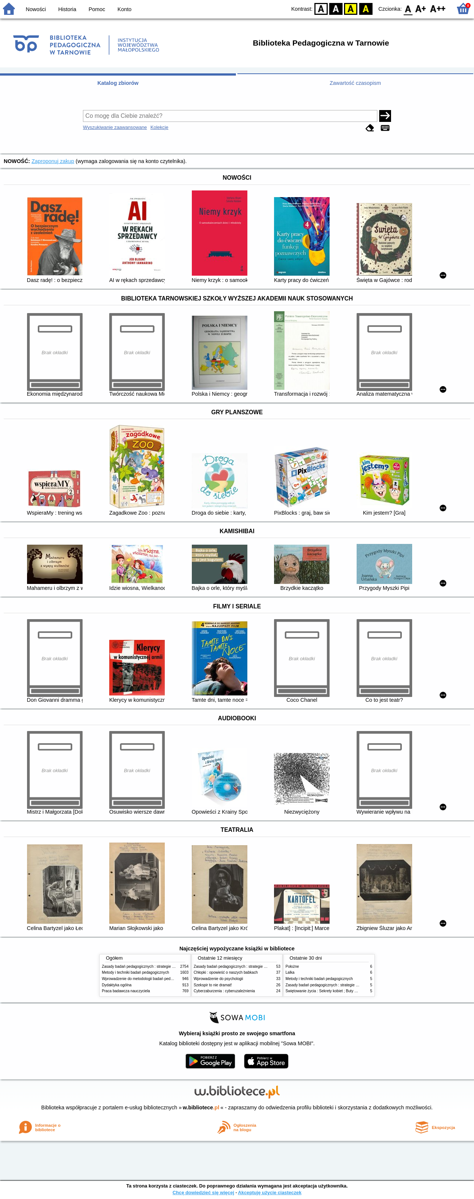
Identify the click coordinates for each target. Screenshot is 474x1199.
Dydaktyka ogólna (116, 985)
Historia (67, 9)
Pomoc (97, 9)
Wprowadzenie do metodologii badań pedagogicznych (146, 979)
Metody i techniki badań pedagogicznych (135, 972)
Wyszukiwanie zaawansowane (115, 127)
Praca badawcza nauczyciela (126, 991)
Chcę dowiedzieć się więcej (203, 1192)
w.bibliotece (201, 1107)
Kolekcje (159, 127)
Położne (292, 966)
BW (336, 8)
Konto (124, 9)
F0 (407, 8)
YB (351, 8)
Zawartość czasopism (355, 83)
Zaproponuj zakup (52, 161)
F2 (437, 8)
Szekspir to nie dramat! (213, 985)
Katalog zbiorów (117, 83)
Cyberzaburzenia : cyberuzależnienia (224, 991)
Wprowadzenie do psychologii (218, 979)
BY (366, 8)
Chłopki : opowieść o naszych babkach (226, 972)
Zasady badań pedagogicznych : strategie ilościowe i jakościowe (155, 966)
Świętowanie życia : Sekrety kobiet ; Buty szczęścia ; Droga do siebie (343, 991)
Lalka (290, 972)
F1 (420, 8)
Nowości (36, 9)
